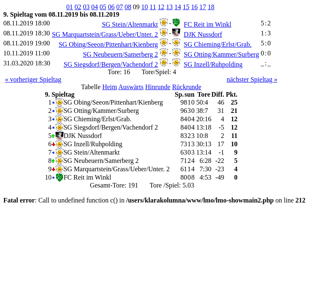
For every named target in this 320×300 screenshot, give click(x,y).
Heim (109, 86)
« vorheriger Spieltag (33, 79)
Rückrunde (186, 86)
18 (211, 6)
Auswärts (130, 86)
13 (169, 6)
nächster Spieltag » (252, 79)
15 (186, 6)
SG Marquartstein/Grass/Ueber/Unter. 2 (105, 34)
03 (86, 6)
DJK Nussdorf (203, 34)
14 (178, 6)
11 (153, 6)
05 (103, 6)
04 (94, 6)
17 (203, 6)
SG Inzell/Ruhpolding (213, 64)
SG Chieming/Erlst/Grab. (218, 44)
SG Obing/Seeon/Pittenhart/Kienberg (108, 44)
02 (78, 6)
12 (161, 6)
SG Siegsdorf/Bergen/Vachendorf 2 (111, 64)
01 (69, 6)
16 (194, 6)
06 (111, 6)
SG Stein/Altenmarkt (130, 24)
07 (119, 6)
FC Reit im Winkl (207, 24)
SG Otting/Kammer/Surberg (221, 54)
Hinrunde (157, 86)
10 (144, 6)
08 (128, 6)
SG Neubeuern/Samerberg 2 (120, 54)
